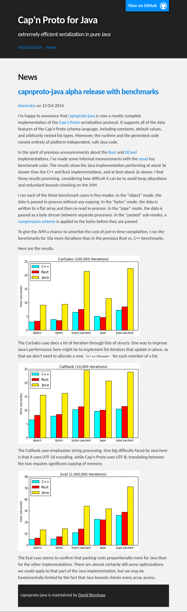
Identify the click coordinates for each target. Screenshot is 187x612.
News (51, 47)
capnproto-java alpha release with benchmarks (88, 91)
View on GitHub (142, 5)
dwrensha (27, 105)
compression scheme (36, 221)
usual (143, 159)
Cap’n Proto (69, 122)
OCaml (131, 152)
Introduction (30, 47)
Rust (112, 152)
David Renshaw (91, 595)
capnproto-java (81, 116)
